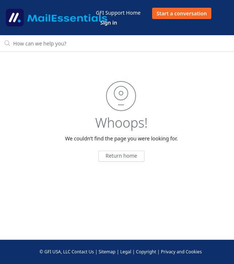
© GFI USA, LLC (55, 252)
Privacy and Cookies (181, 252)
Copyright (146, 252)
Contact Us (83, 252)
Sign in (108, 22)
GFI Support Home (118, 12)
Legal (125, 252)
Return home (121, 155)
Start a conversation (181, 13)
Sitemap (107, 252)
